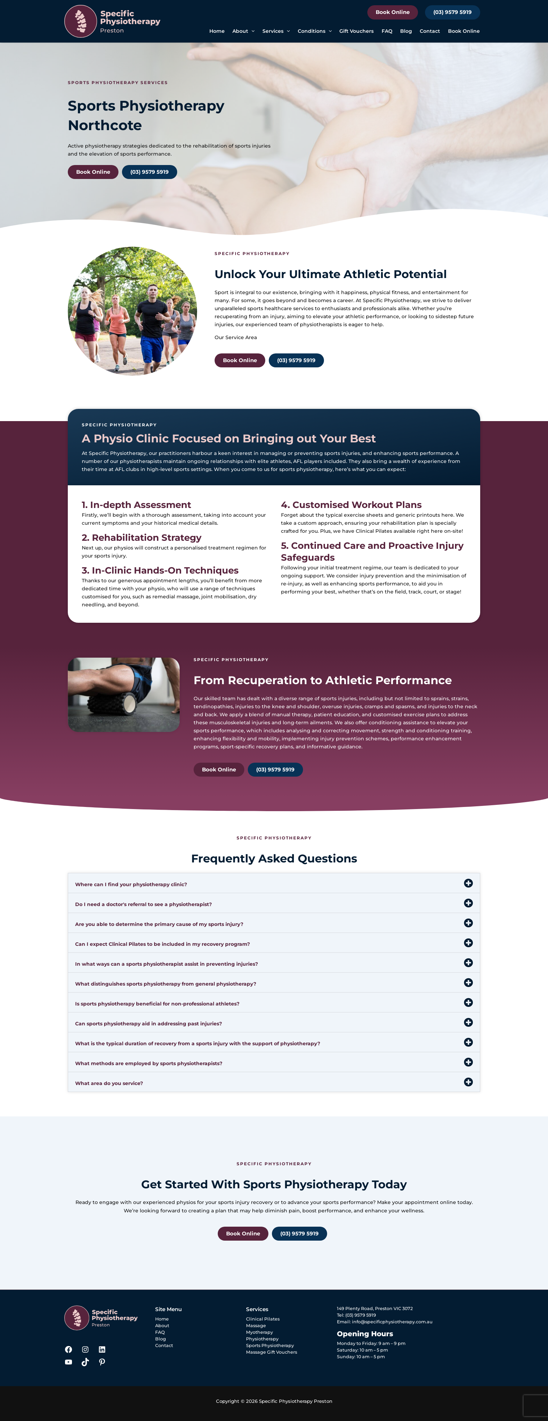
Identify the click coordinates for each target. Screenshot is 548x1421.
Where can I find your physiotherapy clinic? (131, 884)
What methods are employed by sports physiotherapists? (148, 1063)
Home (217, 31)
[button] (251, 31)
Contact (430, 31)
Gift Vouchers (356, 31)
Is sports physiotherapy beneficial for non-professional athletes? (157, 1004)
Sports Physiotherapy (270, 1345)
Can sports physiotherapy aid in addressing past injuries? (148, 1023)
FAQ (387, 31)
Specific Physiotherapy (391, 300)
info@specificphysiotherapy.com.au (392, 1321)
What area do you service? (109, 1083)
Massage (256, 1325)
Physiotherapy (262, 1338)
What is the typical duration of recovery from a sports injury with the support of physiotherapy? (197, 1043)
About (243, 31)
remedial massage (175, 596)
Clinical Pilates (374, 531)
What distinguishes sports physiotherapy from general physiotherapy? (165, 984)
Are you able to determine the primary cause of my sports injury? (159, 924)
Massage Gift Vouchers (271, 1352)
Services (276, 31)
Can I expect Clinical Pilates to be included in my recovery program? (162, 944)
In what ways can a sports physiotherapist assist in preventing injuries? (166, 964)
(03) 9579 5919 (452, 12)
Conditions (315, 31)
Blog (406, 31)
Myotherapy (259, 1332)
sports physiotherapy (306, 469)
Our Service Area (236, 337)
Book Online (393, 12)
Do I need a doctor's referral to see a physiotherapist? (143, 904)
